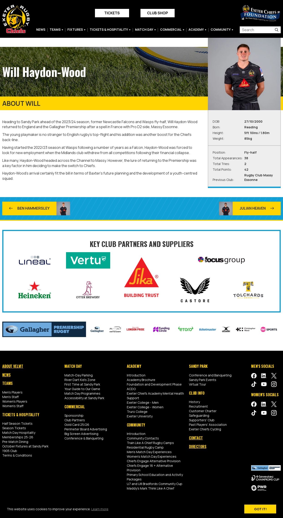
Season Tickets (14, 428)
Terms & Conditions (17, 455)
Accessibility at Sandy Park (84, 398)
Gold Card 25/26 (76, 424)
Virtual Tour (197, 384)
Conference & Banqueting (83, 438)
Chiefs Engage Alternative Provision (154, 461)
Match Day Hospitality (18, 432)
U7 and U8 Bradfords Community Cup (154, 484)
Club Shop (157, 12)
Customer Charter (203, 411)
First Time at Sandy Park (82, 384)
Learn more (99, 509)
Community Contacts (143, 438)
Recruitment (198, 406)
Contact (196, 438)
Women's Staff (12, 406)
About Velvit (12, 366)
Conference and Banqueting (210, 375)
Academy (196, 30)
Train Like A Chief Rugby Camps (150, 443)
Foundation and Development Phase (154, 384)
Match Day (144, 30)
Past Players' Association (208, 424)
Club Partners (74, 420)
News (40, 30)
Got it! (260, 509)
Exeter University (140, 416)
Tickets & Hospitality (109, 30)
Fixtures (75, 30)
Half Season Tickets (17, 423)
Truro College (137, 411)
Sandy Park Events (202, 380)
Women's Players (14, 401)
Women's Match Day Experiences (151, 456)
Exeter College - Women (145, 407)
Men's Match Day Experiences (149, 452)
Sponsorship (74, 415)
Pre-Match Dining (15, 441)
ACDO (131, 389)
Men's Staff (10, 397)
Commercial (171, 30)
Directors (198, 446)
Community (221, 30)
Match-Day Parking (78, 375)
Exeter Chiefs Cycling (205, 429)
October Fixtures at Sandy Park (25, 446)
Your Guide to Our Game (82, 389)
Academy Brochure (141, 380)
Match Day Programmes (82, 393)
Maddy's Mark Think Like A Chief (150, 488)
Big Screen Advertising (81, 434)
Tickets (112, 12)
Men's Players (12, 392)
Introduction (136, 375)
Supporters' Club (201, 420)
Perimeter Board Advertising (85, 429)
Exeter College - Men (143, 402)
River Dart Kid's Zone (79, 380)
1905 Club (9, 451)
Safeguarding (199, 415)
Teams (55, 30)
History (194, 402)
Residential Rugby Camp (145, 447)
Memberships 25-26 (17, 437)
